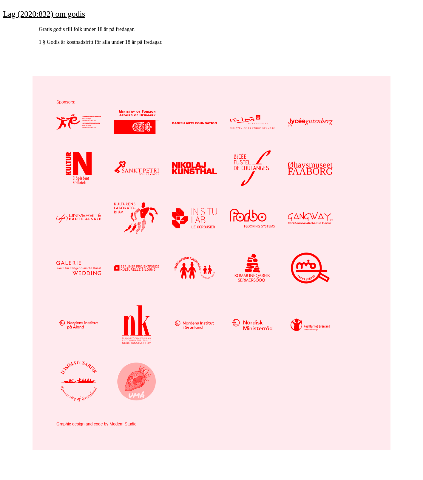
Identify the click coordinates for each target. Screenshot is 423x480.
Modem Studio (122, 424)
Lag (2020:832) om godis (44, 14)
